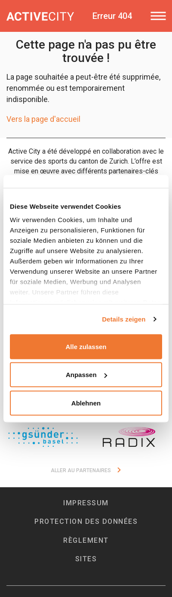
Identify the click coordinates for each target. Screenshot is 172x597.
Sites (86, 559)
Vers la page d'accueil (43, 119)
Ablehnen (86, 402)
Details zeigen (123, 319)
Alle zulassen (85, 346)
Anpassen (86, 374)
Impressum (86, 503)
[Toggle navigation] (158, 16)
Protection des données (86, 521)
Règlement (86, 540)
